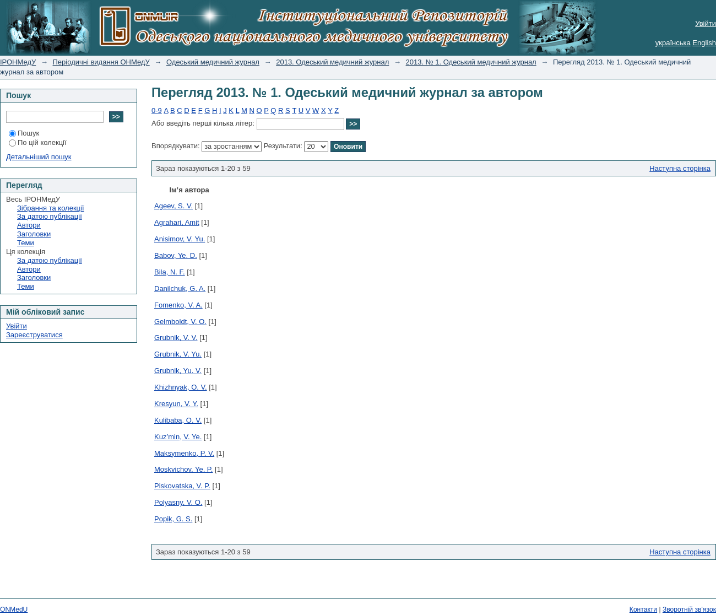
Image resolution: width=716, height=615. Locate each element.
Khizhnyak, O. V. (180, 387)
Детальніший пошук (39, 157)
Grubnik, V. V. (176, 337)
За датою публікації (49, 216)
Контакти (643, 609)
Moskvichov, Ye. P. (183, 469)
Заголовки (34, 234)
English (704, 43)
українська (673, 43)
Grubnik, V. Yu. (178, 354)
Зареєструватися (34, 335)
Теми (25, 243)
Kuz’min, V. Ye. (178, 437)
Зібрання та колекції (50, 208)
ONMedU (14, 609)
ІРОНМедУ (18, 62)
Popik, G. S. (173, 519)
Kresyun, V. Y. (176, 404)
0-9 (156, 110)
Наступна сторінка (679, 168)
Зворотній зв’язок (689, 609)
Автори (29, 225)
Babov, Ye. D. (175, 255)
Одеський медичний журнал (212, 62)
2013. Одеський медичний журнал (332, 62)
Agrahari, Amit (176, 222)
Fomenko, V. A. (178, 305)
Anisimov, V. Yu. (179, 239)
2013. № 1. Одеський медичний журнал (471, 62)
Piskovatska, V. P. (182, 486)
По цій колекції (38, 142)
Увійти (705, 23)
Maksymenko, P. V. (184, 453)
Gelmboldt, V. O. (180, 321)
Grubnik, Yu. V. (178, 370)
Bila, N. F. (169, 272)
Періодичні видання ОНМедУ (101, 62)
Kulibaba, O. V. (178, 420)
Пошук (24, 133)
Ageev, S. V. (173, 206)
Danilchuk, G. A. (179, 288)
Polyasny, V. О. (178, 502)
